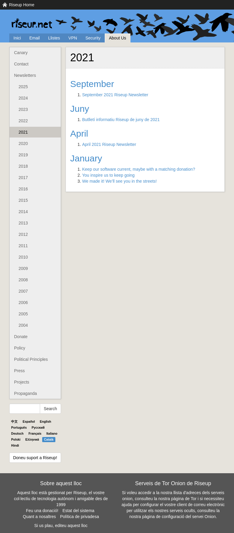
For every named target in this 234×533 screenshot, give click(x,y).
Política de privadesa (79, 516)
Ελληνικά (32, 439)
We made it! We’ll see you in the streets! (119, 181)
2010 (23, 257)
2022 (23, 120)
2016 (23, 189)
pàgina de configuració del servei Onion (179, 516)
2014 (23, 211)
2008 (23, 279)
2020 (23, 143)
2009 (23, 268)
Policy (19, 348)
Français (34, 433)
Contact (21, 64)
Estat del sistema (79, 510)
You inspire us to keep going (108, 175)
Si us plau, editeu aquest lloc (60, 525)
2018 (23, 166)
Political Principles (31, 359)
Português (19, 427)
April (79, 133)
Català (49, 439)
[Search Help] (24, 409)
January (86, 158)
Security (93, 38)
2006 (23, 302)
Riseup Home (21, 4)
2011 (23, 245)
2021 (23, 132)
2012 (23, 234)
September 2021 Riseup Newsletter (115, 94)
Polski (15, 439)
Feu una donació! (42, 510)
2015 (23, 200)
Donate (21, 336)
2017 (23, 177)
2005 (23, 313)
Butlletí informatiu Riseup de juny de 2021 (121, 119)
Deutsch (17, 433)
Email (34, 38)
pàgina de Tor (184, 498)
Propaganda (25, 393)
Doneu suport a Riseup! (35, 457)
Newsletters (25, 75)
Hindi (15, 445)
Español (29, 421)
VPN (73, 38)
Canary (21, 52)
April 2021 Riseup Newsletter (109, 144)
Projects (21, 382)
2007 (23, 291)
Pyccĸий (38, 427)
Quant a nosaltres (39, 516)
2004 (23, 325)
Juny (79, 109)
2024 (23, 98)
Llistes (54, 38)
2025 (23, 86)
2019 (23, 154)
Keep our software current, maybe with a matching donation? (138, 169)
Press (19, 370)
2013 (23, 223)
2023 (23, 109)
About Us (117, 38)
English (45, 421)
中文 (14, 421)
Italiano (51, 433)
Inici (17, 38)
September (92, 84)
